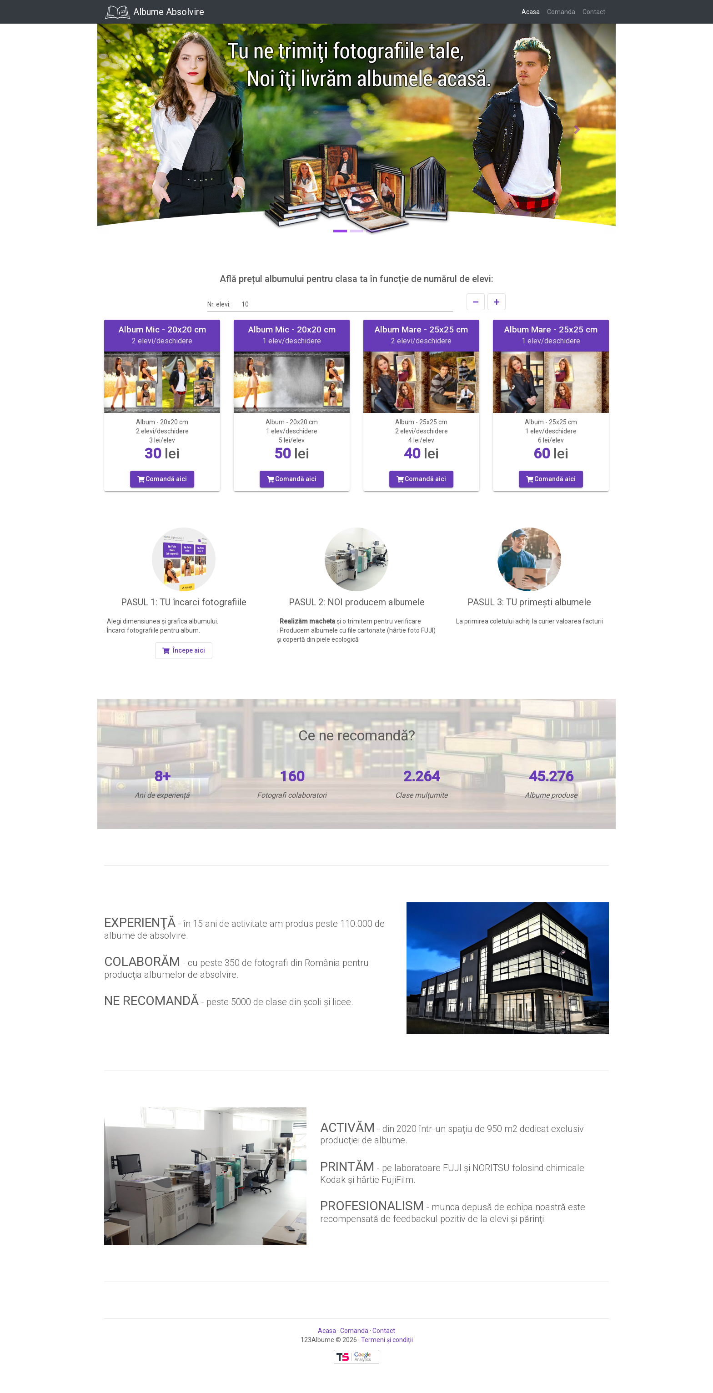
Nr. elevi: (219, 304)
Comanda (563, 11)
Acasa (532, 11)
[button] (136, 129)
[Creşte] (496, 301)
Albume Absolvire (154, 12)
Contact (595, 11)
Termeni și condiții (387, 1339)
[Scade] (476, 301)
